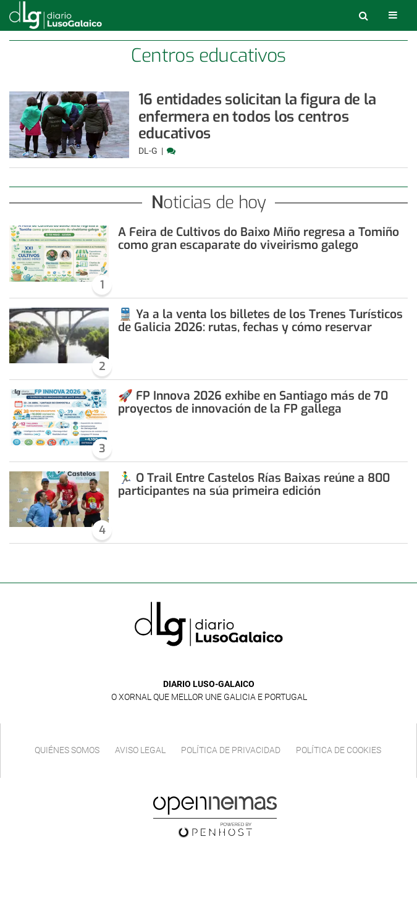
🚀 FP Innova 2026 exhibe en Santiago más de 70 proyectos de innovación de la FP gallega (253, 402)
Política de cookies (338, 750)
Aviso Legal (140, 750)
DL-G (148, 151)
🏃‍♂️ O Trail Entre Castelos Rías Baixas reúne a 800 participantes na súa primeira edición (254, 484)
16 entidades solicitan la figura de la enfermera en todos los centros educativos (257, 116)
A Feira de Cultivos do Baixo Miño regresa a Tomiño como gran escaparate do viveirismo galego (258, 238)
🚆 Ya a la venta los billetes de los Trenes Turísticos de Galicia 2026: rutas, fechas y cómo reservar (260, 320)
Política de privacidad (230, 750)
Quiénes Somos (67, 750)
